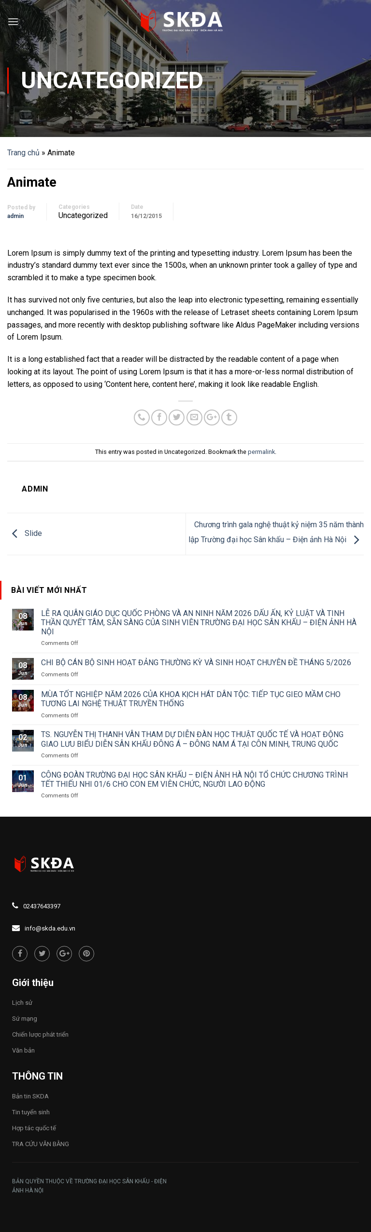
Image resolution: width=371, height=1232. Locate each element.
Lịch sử (22, 1002)
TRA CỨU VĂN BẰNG (40, 1144)
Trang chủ (23, 152)
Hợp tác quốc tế (34, 1128)
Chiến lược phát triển (40, 1034)
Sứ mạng (24, 1018)
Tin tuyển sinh (31, 1112)
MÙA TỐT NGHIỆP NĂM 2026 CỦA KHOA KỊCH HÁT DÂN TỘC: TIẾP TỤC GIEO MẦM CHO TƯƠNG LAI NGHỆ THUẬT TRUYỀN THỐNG (191, 699)
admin (15, 216)
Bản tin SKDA (30, 1096)
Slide (24, 533)
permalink (261, 451)
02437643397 (41, 906)
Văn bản (23, 1050)
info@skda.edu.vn (50, 928)
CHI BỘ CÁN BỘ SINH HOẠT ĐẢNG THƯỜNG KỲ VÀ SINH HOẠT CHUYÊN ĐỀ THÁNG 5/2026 (196, 662)
